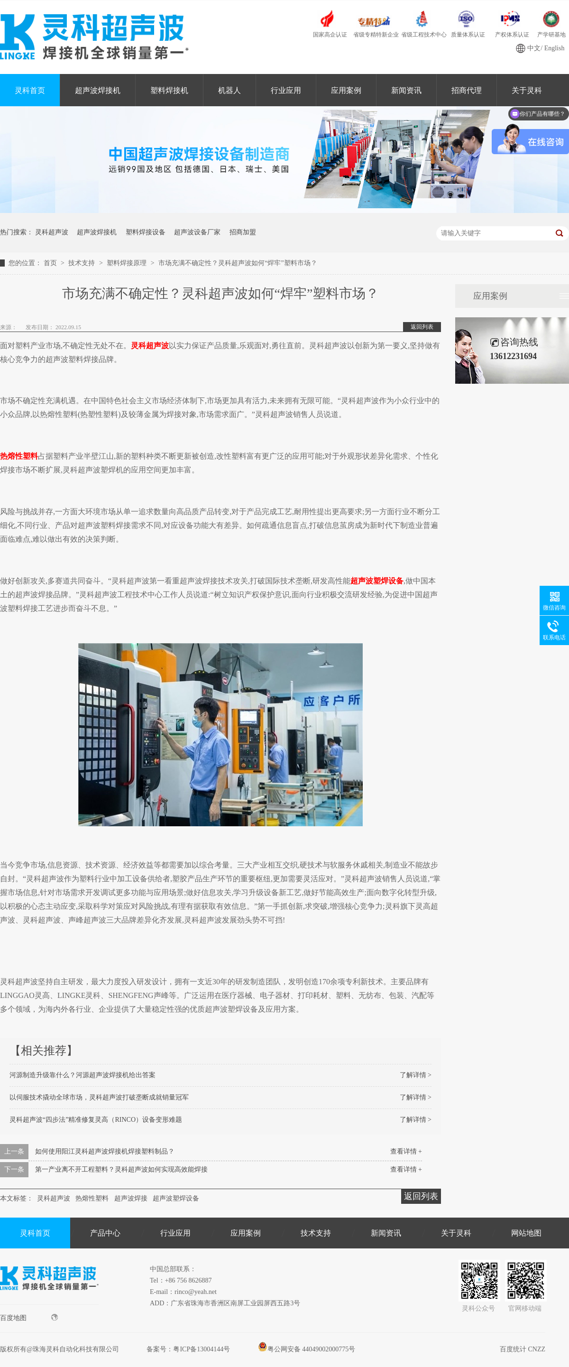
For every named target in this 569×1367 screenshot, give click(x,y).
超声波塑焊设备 (176, 1198)
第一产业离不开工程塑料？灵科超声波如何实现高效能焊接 (121, 1169)
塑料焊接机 (169, 90)
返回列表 (422, 326)
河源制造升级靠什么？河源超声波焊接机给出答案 (82, 1075)
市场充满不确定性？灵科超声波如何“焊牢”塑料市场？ (237, 263)
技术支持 (82, 263)
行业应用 (286, 90)
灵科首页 (30, 90)
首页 (51, 263)
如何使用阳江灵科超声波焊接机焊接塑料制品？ (104, 1151)
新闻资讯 (406, 90)
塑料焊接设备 (145, 232)
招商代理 (466, 90)
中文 (534, 48)
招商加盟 (242, 232)
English (554, 48)
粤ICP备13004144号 (201, 1349)
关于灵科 (456, 1233)
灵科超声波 (51, 232)
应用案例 (346, 90)
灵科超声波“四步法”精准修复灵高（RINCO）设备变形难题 (95, 1119)
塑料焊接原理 (127, 263)
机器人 (229, 90)
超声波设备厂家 (197, 232)
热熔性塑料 (92, 1198)
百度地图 (29, 1317)
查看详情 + (406, 1151)
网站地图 (526, 1233)
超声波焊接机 (97, 90)
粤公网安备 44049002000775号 (307, 1349)
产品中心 (105, 1233)
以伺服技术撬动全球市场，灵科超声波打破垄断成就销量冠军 (99, 1097)
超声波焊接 (130, 1198)
